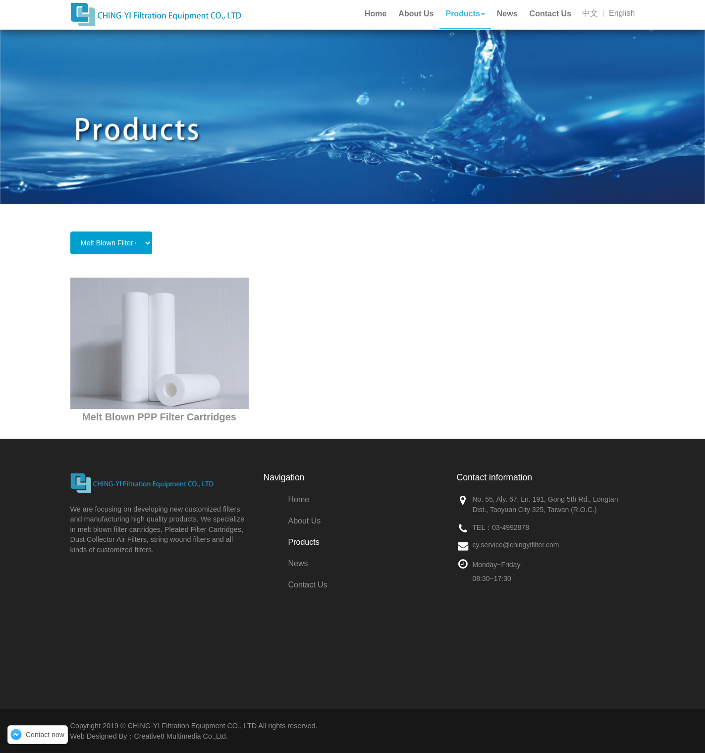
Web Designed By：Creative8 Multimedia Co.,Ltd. (149, 736)
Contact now (45, 735)
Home (299, 499)
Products (304, 542)
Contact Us (307, 584)
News (298, 563)
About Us (304, 521)
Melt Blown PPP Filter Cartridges (159, 416)
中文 (590, 13)
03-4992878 (510, 527)
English (622, 13)
